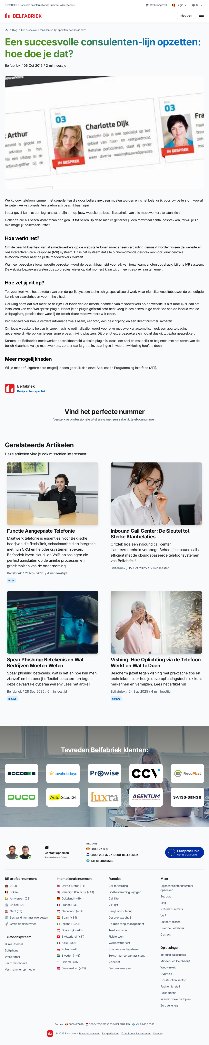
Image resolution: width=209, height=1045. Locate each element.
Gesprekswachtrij (120, 917)
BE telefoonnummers (21, 879)
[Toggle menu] (201, 15)
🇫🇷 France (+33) (68, 904)
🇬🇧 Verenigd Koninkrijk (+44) (75, 892)
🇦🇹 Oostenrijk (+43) (70, 930)
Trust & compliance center (136, 1033)
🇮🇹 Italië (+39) (66, 943)
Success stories (170, 921)
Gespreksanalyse (120, 968)
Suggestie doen (110, 1033)
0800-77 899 (74, 1024)
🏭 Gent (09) (13, 911)
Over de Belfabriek (172, 928)
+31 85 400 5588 (143, 1024)
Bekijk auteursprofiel (31, 391)
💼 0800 (11, 885)
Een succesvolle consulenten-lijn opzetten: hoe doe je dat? (53, 30)
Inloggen (186, 15)
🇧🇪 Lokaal (11, 892)
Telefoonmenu (118, 930)
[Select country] (179, 5)
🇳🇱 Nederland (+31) (70, 911)
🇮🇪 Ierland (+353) (68, 924)
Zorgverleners (169, 1005)
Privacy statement (89, 1033)
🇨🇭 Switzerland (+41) (70, 936)
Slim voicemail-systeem (124, 949)
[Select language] (197, 5)
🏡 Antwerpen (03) (17, 898)
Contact (165, 934)
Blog (14, 30)
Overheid (166, 973)
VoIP (163, 915)
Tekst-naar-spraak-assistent (127, 955)
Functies (115, 879)
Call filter (114, 898)
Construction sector (173, 980)
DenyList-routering (120, 911)
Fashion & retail (170, 986)
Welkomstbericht (119, 943)
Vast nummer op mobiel (20, 969)
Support (165, 896)
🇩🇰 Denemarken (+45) (71, 968)
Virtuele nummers (171, 909)
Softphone (11, 950)
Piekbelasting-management (126, 924)
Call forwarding (118, 885)
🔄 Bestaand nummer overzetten (26, 917)
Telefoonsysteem (18, 937)
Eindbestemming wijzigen (125, 892)
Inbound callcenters (173, 954)
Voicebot (114, 962)
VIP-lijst (113, 904)
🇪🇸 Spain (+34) (67, 917)
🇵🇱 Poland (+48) (68, 949)
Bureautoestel (13, 944)
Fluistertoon (116, 936)
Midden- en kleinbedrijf (175, 961)
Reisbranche (168, 992)
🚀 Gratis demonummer (20, 924)
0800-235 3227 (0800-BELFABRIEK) (108, 1024)
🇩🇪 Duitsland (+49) (69, 898)
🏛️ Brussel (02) (15, 904)
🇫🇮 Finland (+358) (68, 962)
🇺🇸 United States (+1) (71, 885)
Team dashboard (16, 963)
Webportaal (12, 956)
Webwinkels (168, 967)
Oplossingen (169, 948)
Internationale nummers (74, 879)
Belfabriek (12, 65)
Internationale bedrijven (175, 999)
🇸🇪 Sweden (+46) (68, 955)
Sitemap (157, 1033)
